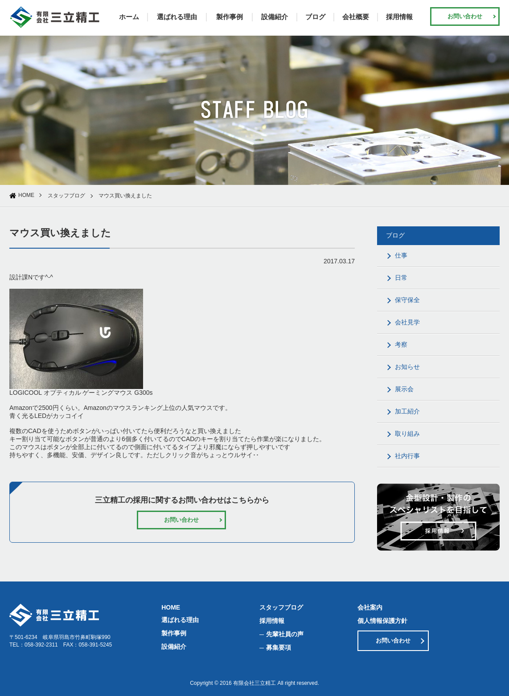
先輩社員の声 (285, 634)
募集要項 (278, 647)
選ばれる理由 (177, 16)
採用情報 (399, 16)
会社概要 (355, 16)
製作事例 (229, 16)
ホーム (129, 16)
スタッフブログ (66, 195)
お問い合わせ (464, 16)
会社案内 (369, 607)
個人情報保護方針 (382, 620)
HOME (26, 195)
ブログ (315, 16)
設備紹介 (274, 16)
